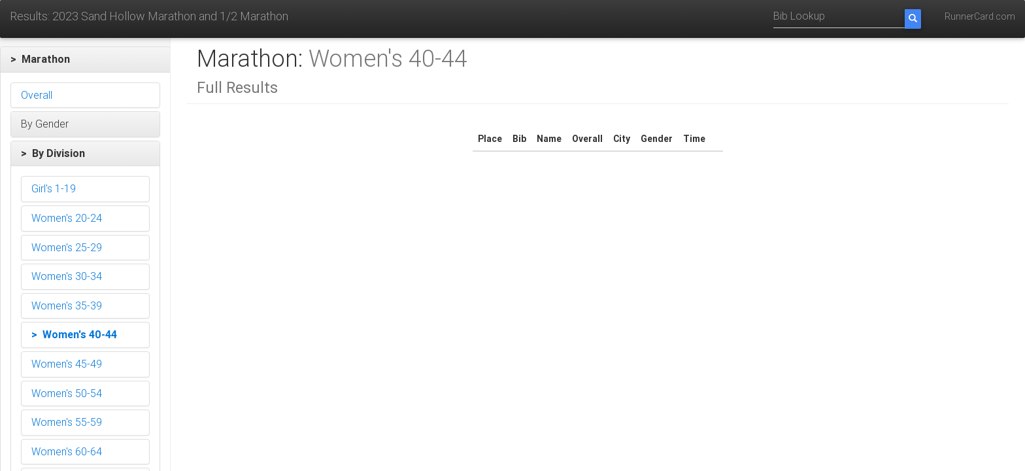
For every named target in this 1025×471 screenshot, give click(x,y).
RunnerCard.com (980, 16)
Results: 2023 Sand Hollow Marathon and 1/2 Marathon (149, 16)
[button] (85, 59)
